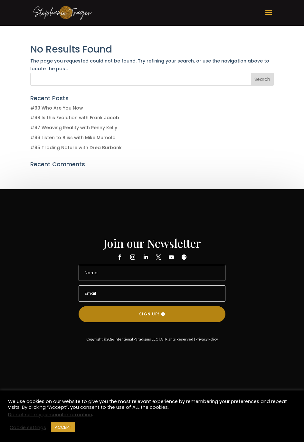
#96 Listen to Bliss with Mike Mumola (73, 137)
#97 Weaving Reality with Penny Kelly (73, 127)
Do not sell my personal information (50, 414)
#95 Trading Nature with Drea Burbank (76, 147)
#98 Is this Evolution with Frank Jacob (74, 117)
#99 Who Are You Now (56, 108)
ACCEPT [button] (63, 427)
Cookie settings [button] (28, 427)
